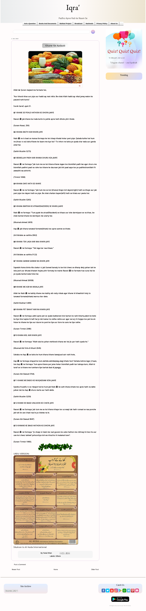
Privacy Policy (102, 23)
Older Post (95, 569)
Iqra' (73, 7)
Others (58, 556)
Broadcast (78, 23)
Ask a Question (30, 23)
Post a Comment (20, 565)
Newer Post (16, 569)
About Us (114, 23)
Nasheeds (89, 23)
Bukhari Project (65, 23)
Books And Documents (47, 23)
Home (56, 569)
